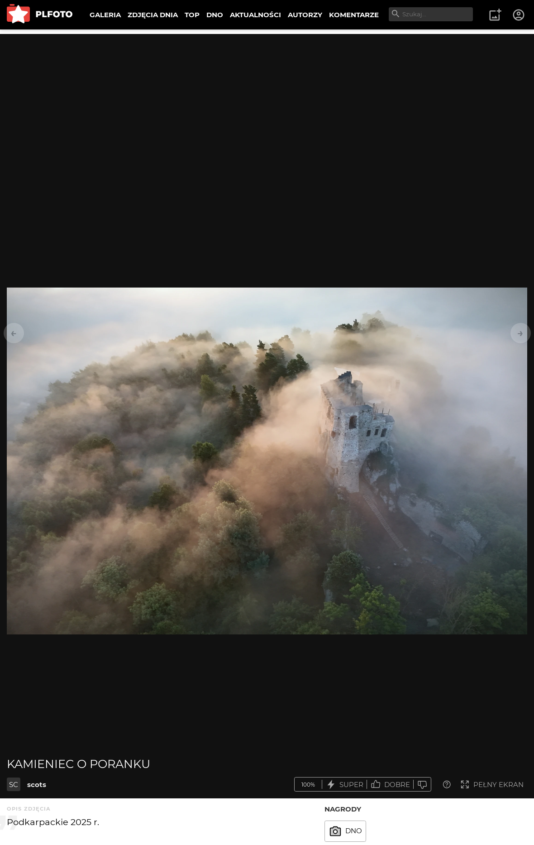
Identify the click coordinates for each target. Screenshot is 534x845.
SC (13, 784)
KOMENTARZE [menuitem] (354, 14)
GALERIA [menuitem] (105, 14)
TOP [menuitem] (192, 14)
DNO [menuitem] (214, 14)
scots (36, 784)
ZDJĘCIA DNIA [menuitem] (153, 14)
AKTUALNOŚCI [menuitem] (255, 14)
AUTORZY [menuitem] (305, 14)
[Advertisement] (267, 97)
